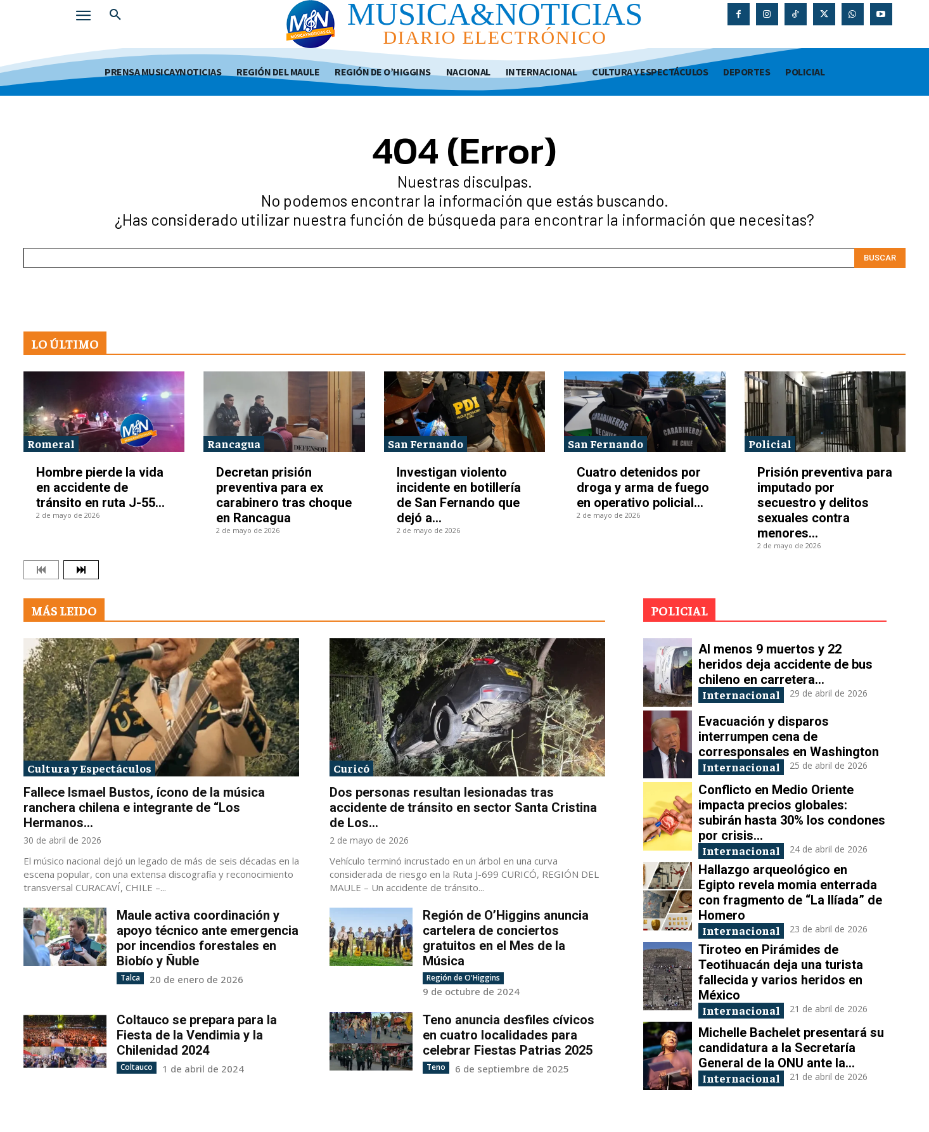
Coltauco (136, 1067)
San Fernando (425, 443)
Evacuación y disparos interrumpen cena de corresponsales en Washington (788, 736)
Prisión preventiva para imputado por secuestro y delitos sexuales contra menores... (824, 503)
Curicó (351, 768)
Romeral (51, 443)
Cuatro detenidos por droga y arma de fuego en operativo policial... (643, 487)
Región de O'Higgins (463, 977)
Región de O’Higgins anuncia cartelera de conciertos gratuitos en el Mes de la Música (506, 938)
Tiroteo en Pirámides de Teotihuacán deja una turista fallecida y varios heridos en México (780, 972)
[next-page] (81, 569)
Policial (769, 443)
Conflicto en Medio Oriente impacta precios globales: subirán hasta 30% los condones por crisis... (791, 812)
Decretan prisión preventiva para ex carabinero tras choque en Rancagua (284, 495)
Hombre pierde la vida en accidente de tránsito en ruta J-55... (100, 487)
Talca (130, 977)
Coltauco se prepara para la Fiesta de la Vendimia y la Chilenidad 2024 (197, 1035)
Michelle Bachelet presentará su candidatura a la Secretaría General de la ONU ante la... (791, 1048)
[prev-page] (41, 569)
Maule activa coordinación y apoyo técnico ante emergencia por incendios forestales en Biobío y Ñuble (207, 938)
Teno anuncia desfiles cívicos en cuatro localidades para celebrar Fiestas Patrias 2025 (508, 1035)
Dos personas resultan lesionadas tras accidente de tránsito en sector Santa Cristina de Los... (463, 807)
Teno (435, 1067)
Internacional (741, 694)
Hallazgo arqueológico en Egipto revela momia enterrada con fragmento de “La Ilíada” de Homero (790, 892)
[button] (115, 15)
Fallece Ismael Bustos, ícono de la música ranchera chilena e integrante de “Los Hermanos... (144, 807)
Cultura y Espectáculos (89, 768)
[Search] (880, 258)
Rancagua (233, 443)
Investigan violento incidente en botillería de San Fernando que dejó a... (459, 495)
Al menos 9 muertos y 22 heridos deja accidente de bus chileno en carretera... (785, 664)
